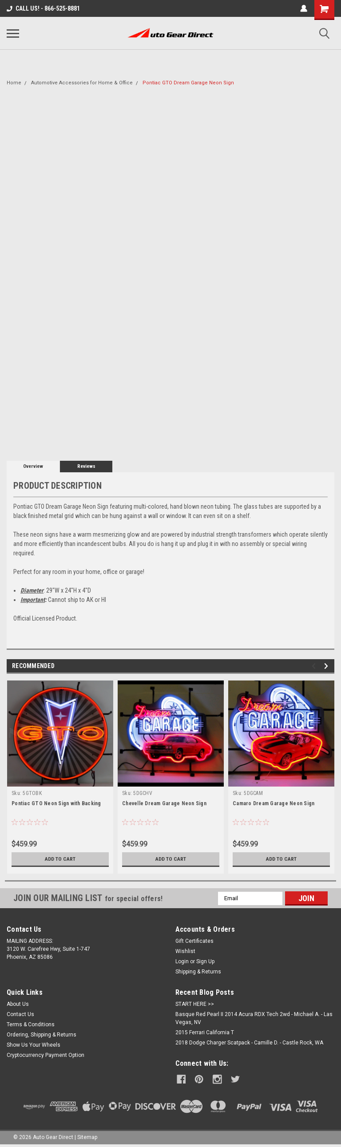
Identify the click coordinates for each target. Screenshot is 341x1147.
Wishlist (185, 951)
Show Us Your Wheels (33, 1045)
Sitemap (87, 1135)
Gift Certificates (194, 941)
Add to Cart (60, 858)
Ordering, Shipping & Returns (41, 1035)
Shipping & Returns (198, 972)
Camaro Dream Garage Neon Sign (273, 803)
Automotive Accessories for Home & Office (82, 83)
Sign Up (205, 961)
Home (14, 83)
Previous (315, 666)
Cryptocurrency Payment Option (45, 1055)
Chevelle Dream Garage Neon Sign (164, 803)
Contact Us (20, 1014)
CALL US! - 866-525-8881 (43, 8)
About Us (18, 1004)
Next (327, 666)
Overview (33, 466)
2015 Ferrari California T (204, 1032)
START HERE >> (194, 1004)
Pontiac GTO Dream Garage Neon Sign (188, 83)
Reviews (86, 466)
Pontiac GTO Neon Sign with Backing (56, 803)
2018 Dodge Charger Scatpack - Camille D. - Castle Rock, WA (249, 1043)
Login (182, 961)
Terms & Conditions (31, 1024)
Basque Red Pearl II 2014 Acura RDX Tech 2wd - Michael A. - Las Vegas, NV (254, 1018)
